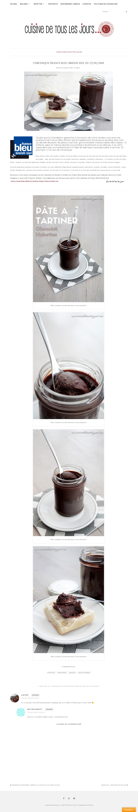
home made (62, 672)
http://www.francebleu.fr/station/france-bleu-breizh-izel (34, 181)
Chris (78, 68)
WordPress (89, 805)
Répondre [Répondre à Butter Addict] (49, 709)
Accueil (13, 4)
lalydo (25, 695)
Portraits (53, 4)
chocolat (51, 672)
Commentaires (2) (68, 667)
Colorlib (74, 805)
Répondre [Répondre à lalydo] (35, 695)
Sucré (79, 52)
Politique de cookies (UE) (106, 4)
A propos (87, 4)
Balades (24, 4)
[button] (69, 32)
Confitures (61, 52)
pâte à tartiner (84, 672)
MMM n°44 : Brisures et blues (114, 785)
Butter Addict (34, 709)
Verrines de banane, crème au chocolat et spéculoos (35, 785)
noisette (72, 672)
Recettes (38, 4)
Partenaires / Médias (70, 4)
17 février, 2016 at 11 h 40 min (36, 712)
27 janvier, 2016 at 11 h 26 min (30, 698)
